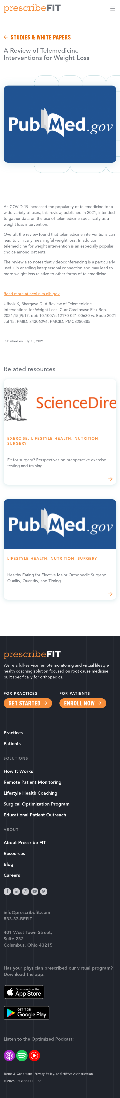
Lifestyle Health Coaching (30, 793)
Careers (12, 875)
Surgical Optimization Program (36, 804)
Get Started (24, 703)
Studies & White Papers (40, 37)
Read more (60, 432)
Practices (13, 733)
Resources (14, 854)
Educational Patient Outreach (35, 815)
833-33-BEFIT (18, 919)
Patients (12, 744)
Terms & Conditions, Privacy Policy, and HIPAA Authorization (48, 1074)
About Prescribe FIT (25, 843)
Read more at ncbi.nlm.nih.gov (32, 294)
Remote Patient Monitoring (32, 782)
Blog (8, 864)
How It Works (18, 771)
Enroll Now (79, 703)
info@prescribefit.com (27, 913)
